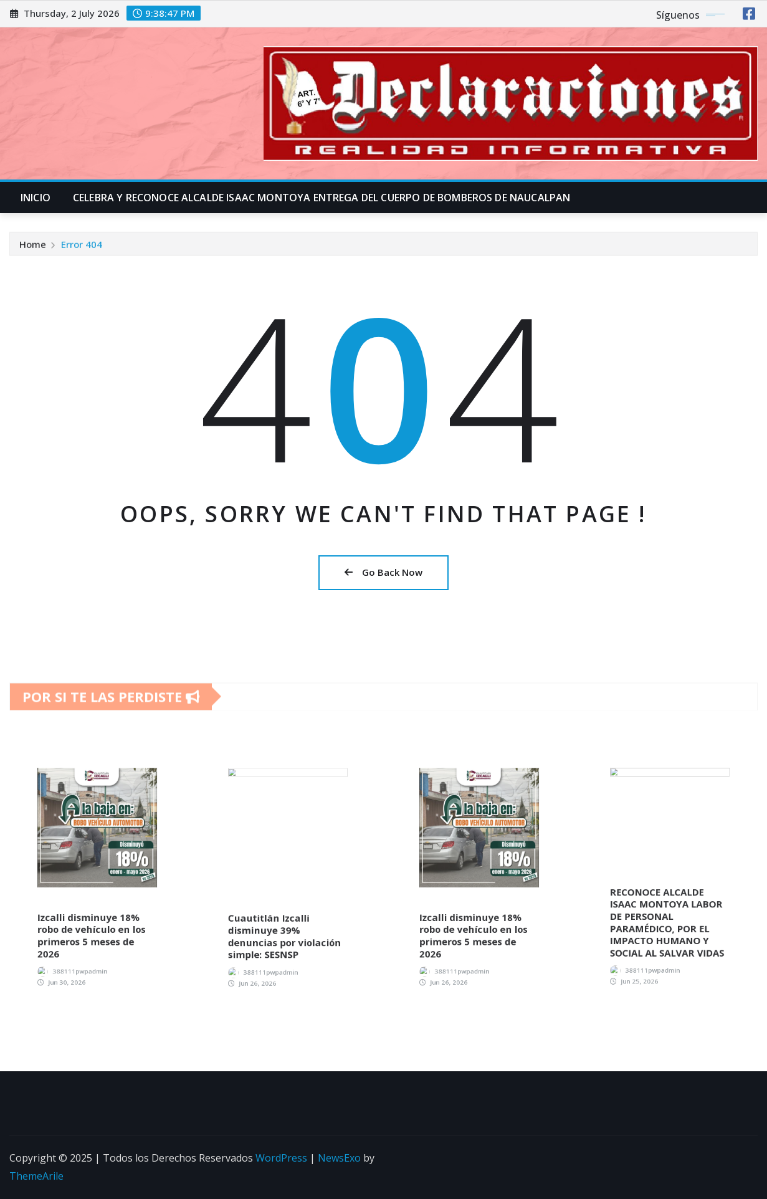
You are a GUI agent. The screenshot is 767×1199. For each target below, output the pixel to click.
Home (32, 248)
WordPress (281, 1158)
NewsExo (339, 1158)
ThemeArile (36, 1176)
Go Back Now (383, 572)
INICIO (35, 197)
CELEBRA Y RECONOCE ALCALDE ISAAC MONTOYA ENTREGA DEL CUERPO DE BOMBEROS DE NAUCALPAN (321, 197)
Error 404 (81, 248)
